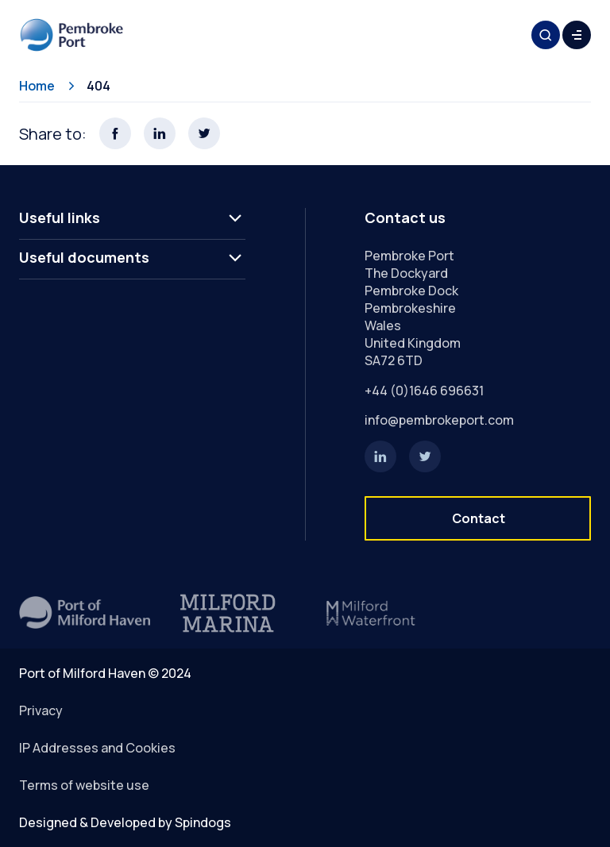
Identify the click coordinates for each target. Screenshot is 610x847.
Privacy (41, 710)
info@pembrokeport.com (439, 420)
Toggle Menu (576, 35)
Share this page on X (204, 133)
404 (98, 85)
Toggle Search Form (545, 35)
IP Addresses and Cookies (97, 748)
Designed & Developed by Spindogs (125, 822)
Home (37, 85)
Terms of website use (84, 785)
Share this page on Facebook (115, 133)
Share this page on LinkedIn (160, 133)
